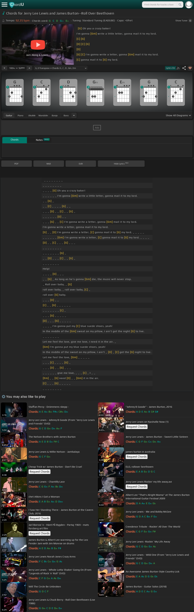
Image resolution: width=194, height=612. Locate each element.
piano (20, 115)
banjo (55, 115)
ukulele (31, 115)
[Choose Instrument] (73, 115)
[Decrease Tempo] (4, 68)
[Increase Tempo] (29, 68)
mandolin (43, 115)
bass (66, 115)
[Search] (180, 4)
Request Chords (137, 426)
